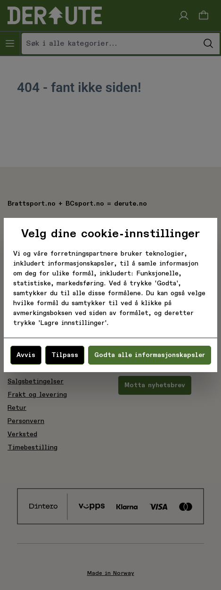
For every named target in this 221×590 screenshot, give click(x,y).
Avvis (25, 355)
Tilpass (64, 355)
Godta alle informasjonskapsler (149, 355)
